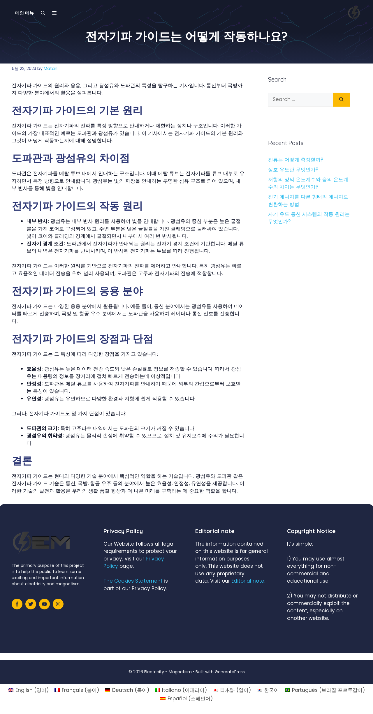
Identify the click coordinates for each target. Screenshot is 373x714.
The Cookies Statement (133, 580)
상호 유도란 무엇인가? (293, 169)
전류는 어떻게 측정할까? (295, 159)
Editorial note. (248, 580)
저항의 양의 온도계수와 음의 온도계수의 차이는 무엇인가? (308, 183)
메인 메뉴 (24, 13)
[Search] (341, 100)
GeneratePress (230, 672)
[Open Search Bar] (43, 13)
